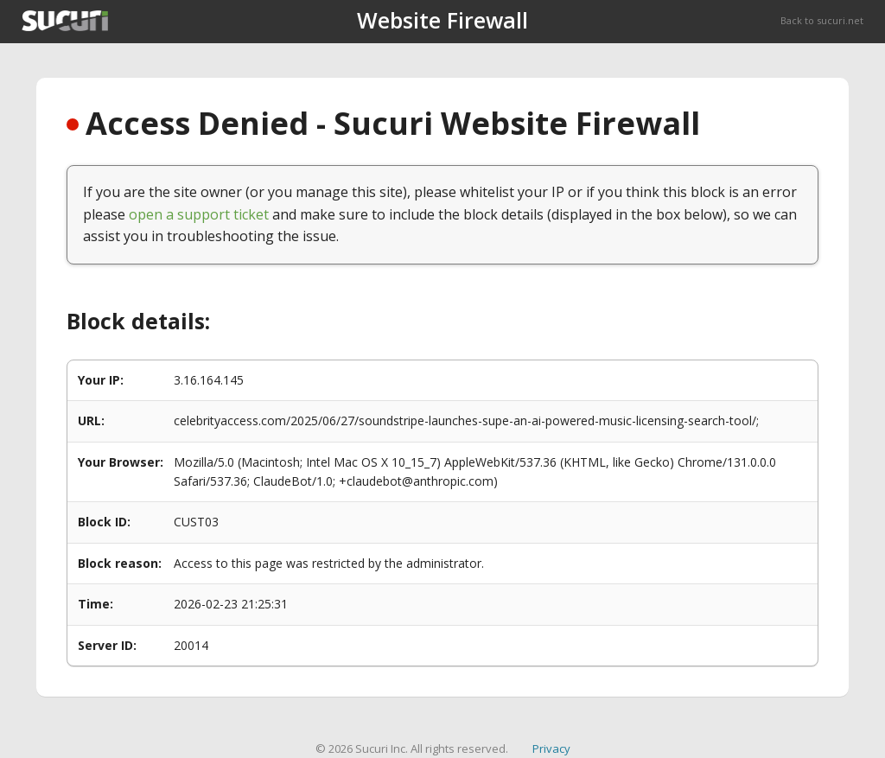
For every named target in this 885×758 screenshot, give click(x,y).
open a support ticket (199, 214)
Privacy (551, 748)
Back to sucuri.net (821, 20)
